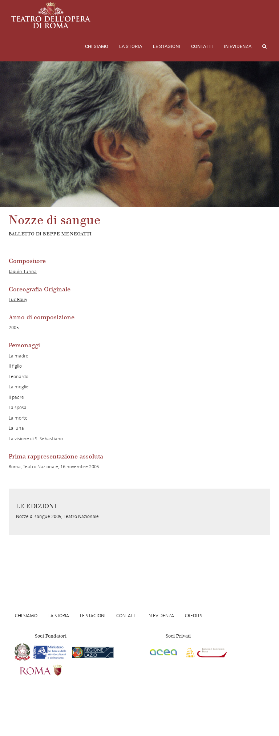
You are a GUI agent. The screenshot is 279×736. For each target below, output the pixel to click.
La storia (130, 46)
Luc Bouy (18, 299)
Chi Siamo (96, 46)
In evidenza (237, 46)
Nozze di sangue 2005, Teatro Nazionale (57, 516)
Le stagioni (166, 46)
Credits (193, 615)
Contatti (202, 46)
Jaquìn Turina (23, 271)
